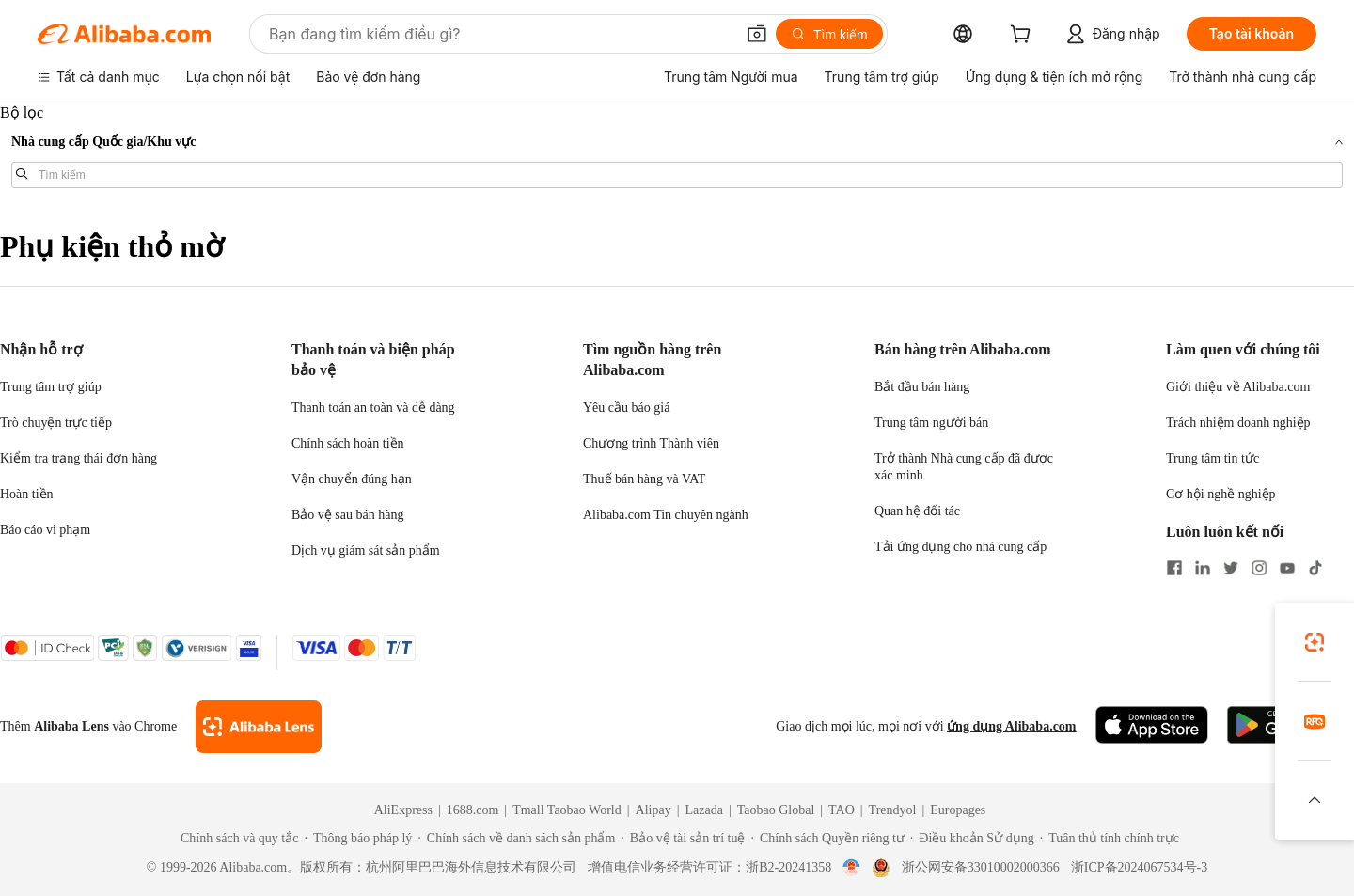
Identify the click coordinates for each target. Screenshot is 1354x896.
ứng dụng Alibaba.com (1011, 726)
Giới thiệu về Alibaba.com (1238, 387)
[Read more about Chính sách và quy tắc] (236, 838)
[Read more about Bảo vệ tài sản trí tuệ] (683, 838)
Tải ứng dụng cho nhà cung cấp (960, 547)
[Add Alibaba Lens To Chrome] (258, 726)
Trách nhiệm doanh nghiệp (1238, 423)
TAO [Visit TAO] (841, 810)
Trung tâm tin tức (1212, 458)
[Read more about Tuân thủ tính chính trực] (1109, 838)
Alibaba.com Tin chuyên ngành (665, 515)
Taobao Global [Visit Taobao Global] (776, 810)
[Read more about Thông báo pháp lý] (358, 838)
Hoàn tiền (27, 494)
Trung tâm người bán (931, 423)
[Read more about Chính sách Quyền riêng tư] (827, 838)
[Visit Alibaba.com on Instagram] (1259, 569)
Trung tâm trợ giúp (51, 387)
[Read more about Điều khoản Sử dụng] (972, 838)
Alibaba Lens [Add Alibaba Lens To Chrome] (71, 726)
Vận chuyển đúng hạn (351, 479)
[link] (1314, 642)
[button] (757, 34)
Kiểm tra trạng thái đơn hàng (78, 458)
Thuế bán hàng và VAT (644, 479)
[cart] (1024, 36)
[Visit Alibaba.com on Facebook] (1174, 569)
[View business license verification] (851, 867)
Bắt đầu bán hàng (921, 387)
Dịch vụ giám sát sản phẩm (365, 550)
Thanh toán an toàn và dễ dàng (373, 408)
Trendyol (893, 810)
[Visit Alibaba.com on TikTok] (1315, 569)
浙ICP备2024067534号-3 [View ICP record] (1139, 867)
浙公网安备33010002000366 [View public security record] (981, 867)
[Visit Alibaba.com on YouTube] (1287, 569)
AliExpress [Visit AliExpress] (403, 810)
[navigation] (677, 153)
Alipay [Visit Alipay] (653, 810)
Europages (957, 810)
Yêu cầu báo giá (626, 408)
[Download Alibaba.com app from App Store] (1151, 726)
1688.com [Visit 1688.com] (473, 810)
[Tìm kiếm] (829, 34)
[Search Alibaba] (500, 34)
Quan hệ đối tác (917, 511)
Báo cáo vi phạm (45, 530)
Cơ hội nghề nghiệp (1221, 494)
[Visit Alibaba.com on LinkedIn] (1202, 569)
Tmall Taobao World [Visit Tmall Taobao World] (567, 810)
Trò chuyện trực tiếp (56, 423)
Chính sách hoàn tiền (347, 443)
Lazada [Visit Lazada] (703, 810)
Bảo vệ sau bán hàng (347, 515)
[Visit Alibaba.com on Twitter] (1230, 569)
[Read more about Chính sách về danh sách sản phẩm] (516, 838)
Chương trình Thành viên (651, 443)
